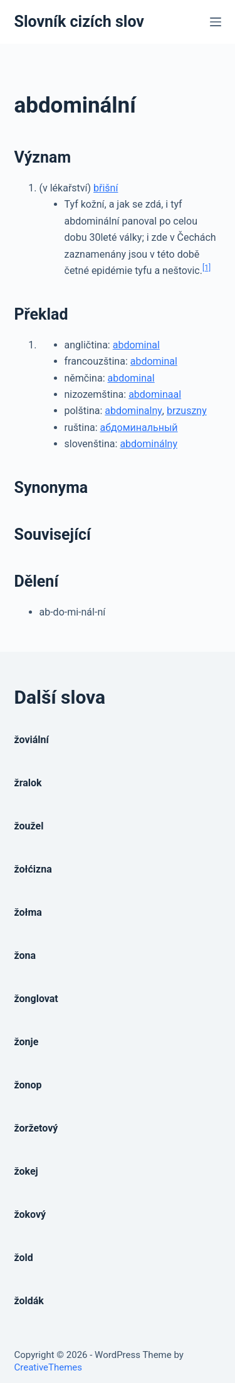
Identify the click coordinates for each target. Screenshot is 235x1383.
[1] (206, 267)
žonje (26, 1042)
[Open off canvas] (215, 22)
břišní (105, 188)
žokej (26, 1171)
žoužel (29, 826)
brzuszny (187, 411)
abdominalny (133, 411)
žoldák (29, 1301)
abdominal (136, 345)
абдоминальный (139, 427)
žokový (30, 1214)
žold (23, 1258)
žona (25, 955)
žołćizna (33, 869)
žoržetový (36, 1128)
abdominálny (148, 444)
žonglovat (36, 999)
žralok (28, 783)
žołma (28, 912)
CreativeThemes (48, 1367)
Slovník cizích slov (79, 22)
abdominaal (154, 394)
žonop (28, 1085)
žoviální (31, 740)
